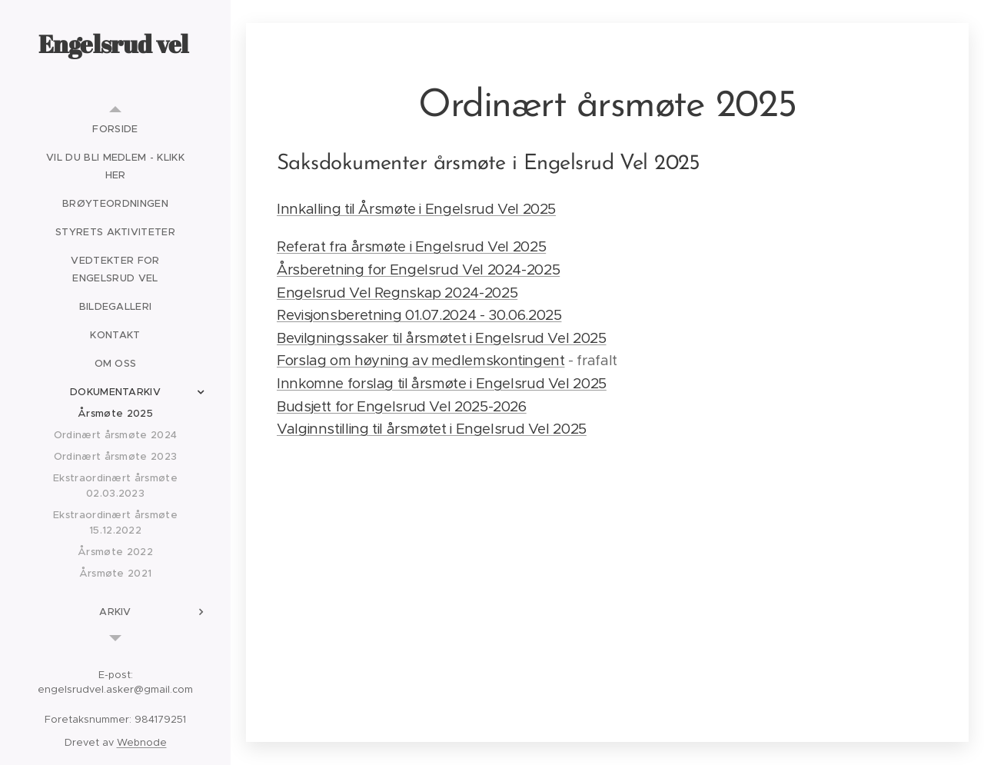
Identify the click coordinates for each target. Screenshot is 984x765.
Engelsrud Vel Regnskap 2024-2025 (397, 292)
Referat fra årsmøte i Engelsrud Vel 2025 (411, 246)
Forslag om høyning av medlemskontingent (421, 360)
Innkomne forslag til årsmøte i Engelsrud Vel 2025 (442, 383)
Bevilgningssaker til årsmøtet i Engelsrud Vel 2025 (442, 338)
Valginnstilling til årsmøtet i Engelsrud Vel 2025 (432, 428)
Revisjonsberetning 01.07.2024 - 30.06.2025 (419, 315)
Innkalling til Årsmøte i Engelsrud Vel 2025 (416, 209)
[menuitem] (115, 129)
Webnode (142, 742)
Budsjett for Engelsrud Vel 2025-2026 (402, 406)
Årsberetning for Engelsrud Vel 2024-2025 (418, 269)
